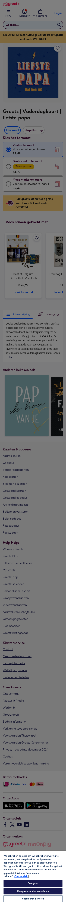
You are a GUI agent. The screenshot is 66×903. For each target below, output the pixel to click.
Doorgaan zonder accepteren (33, 891)
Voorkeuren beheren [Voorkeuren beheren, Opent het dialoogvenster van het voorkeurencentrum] (33, 898)
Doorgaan (33, 883)
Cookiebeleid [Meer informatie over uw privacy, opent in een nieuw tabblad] (21, 876)
